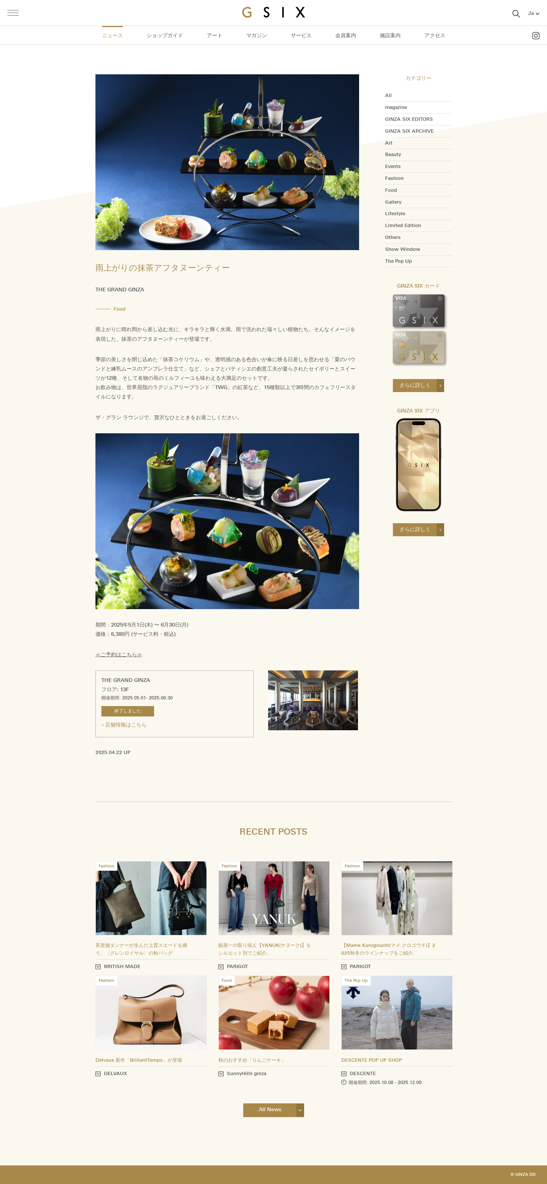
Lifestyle (395, 214)
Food (391, 190)
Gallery (393, 202)
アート (214, 35)
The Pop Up (398, 261)
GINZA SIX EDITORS (409, 119)
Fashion (394, 178)
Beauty (393, 155)
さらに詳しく (415, 385)
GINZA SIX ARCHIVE (409, 131)
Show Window (402, 249)
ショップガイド (165, 35)
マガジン (256, 35)
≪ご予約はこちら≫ (118, 654)
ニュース (112, 35)
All (388, 95)
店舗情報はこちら (126, 725)
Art (389, 143)
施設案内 (390, 35)
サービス (301, 35)
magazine (396, 107)
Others (393, 237)
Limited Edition (403, 226)
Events (393, 166)
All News (270, 1109)
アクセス (434, 35)
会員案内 (345, 35)
